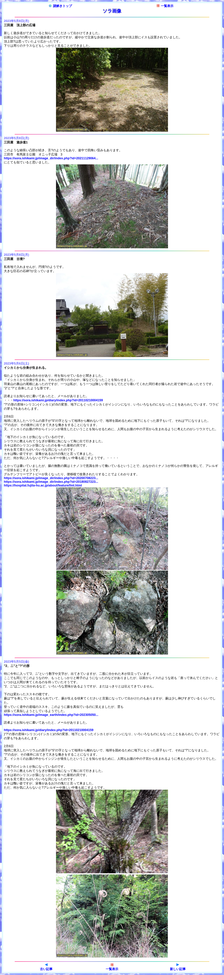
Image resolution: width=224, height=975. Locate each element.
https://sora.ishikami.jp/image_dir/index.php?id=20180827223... (51, 481)
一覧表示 (165, 6)
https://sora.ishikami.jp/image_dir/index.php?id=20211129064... (51, 158)
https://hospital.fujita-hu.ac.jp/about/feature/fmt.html (43, 485)
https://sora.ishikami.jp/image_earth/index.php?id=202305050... (51, 715)
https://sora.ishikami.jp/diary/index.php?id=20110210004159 (58, 400)
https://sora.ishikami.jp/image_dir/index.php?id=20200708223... (51, 478)
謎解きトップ (60, 6)
